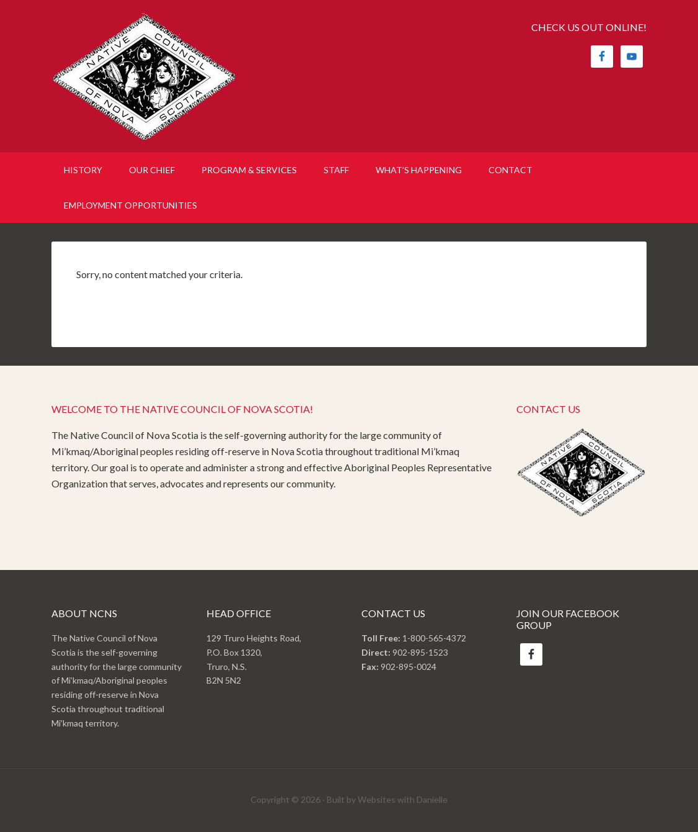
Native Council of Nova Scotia (156, 76)
